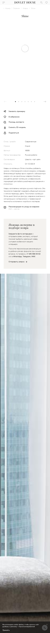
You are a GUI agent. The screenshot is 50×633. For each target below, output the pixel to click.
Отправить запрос (17, 261)
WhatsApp (17, 256)
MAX (33, 256)
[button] (15, 101)
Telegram (27, 256)
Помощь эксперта (16, 122)
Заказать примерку (17, 111)
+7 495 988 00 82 (33, 254)
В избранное (14, 117)
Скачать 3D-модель (17, 127)
